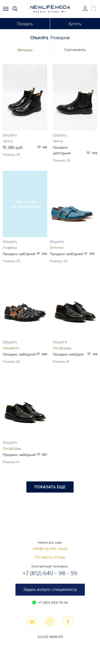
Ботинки (57, 247)
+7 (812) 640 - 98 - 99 (50, 573)
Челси (8, 141)
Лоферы (10, 247)
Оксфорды (62, 348)
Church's (10, 135)
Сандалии (11, 348)
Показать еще (50, 487)
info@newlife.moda (50, 548)
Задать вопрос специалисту (50, 589)
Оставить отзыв (50, 557)
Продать (25, 23)
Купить (75, 23)
